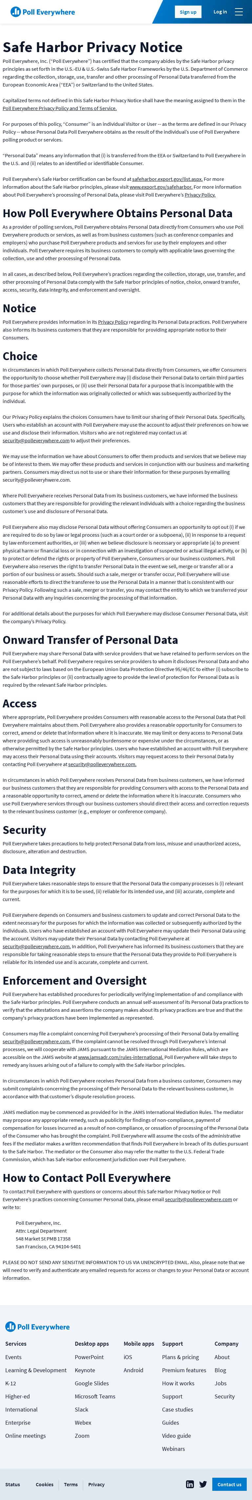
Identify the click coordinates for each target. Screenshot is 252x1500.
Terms (71, 1484)
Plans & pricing (180, 1357)
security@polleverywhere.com (36, 440)
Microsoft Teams (95, 1396)
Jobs (221, 1383)
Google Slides (92, 1383)
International (21, 1409)
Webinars (173, 1448)
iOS (128, 1357)
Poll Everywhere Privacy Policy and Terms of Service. (60, 108)
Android (133, 1370)
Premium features (184, 1370)
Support (172, 1396)
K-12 (10, 1383)
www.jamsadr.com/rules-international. (120, 1057)
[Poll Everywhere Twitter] (203, 1484)
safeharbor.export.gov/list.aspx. (167, 179)
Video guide (176, 1435)
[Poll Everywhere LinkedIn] (190, 1484)
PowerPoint (89, 1357)
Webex (83, 1422)
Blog (220, 1370)
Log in (220, 11)
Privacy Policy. (200, 194)
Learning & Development (36, 1370)
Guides (170, 1422)
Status (12, 1484)
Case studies (177, 1409)
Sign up (188, 12)
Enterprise (18, 1422)
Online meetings (25, 1435)
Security (225, 1396)
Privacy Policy (113, 321)
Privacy (96, 1484)
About (222, 1357)
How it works (178, 1383)
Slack (81, 1409)
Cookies (44, 1484)
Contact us (230, 1484)
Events (13, 1357)
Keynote (85, 1370)
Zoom (82, 1435)
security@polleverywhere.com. (102, 764)
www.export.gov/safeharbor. (161, 186)
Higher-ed (17, 1396)
